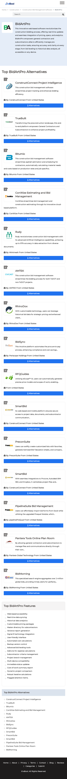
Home (4, 10)
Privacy (24, 763)
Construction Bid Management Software (37, 10)
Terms (33, 763)
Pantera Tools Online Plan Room (34, 538)
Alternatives (33, 105)
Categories (30, 766)
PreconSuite (22, 441)
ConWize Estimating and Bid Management (25, 710)
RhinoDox (21, 306)
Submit (41, 766)
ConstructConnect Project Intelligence (38, 82)
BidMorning (22, 573)
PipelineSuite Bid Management (34, 506)
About (14, 763)
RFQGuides (22, 374)
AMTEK (19, 270)
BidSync (20, 341)
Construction (14, 10)
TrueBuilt (20, 118)
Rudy (18, 231)
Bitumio (20, 153)
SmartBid (21, 406)
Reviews (60, 763)
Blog (51, 763)
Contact (42, 763)
